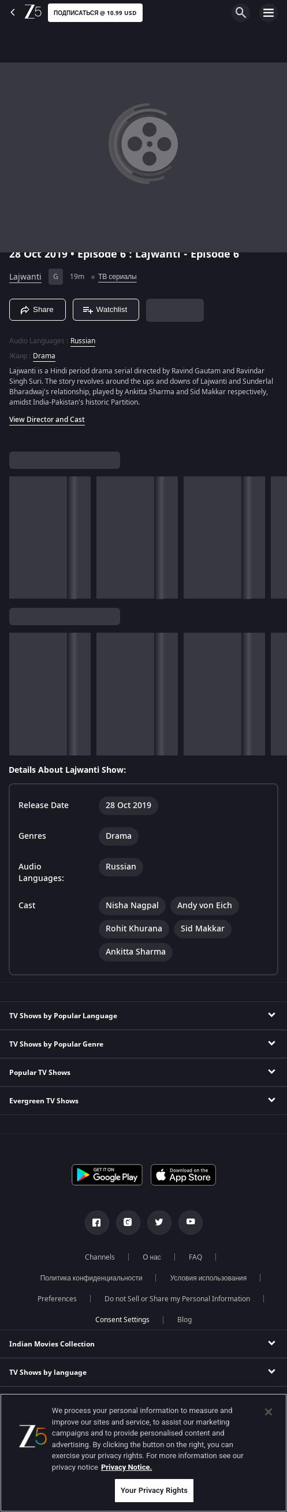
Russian (82, 341)
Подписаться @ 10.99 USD (95, 13)
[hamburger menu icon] (268, 12)
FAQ (195, 1257)
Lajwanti (25, 277)
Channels (100, 1257)
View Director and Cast (47, 419)
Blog (184, 1320)
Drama (44, 356)
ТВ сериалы (117, 276)
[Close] (268, 1412)
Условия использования (208, 1278)
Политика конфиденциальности (91, 1278)
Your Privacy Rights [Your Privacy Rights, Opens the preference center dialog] (154, 1490)
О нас (152, 1257)
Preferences (57, 1299)
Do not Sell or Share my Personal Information (177, 1299)
